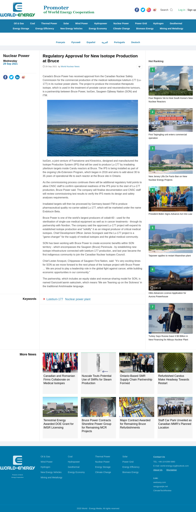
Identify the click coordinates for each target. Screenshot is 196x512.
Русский (75, 42)
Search (164, 10)
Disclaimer (171, 470)
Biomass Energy (145, 28)
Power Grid (141, 23)
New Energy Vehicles (71, 28)
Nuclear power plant (77, 299)
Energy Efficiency (44, 28)
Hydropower (100, 23)
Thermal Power (49, 23)
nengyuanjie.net (160, 486)
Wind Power (81, 23)
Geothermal (176, 23)
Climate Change (121, 28)
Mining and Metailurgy (171, 28)
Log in (181, 10)
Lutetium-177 (54, 299)
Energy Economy (98, 28)
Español (91, 42)
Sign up (191, 10)
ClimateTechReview (162, 490)
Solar (66, 23)
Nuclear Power (121, 23)
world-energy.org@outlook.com (174, 466)
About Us (157, 470)
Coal (32, 23)
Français (60, 42)
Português (119, 42)
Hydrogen (158, 23)
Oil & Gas (19, 23)
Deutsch (135, 42)
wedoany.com (159, 482)
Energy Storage (21, 28)
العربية (105, 42)
